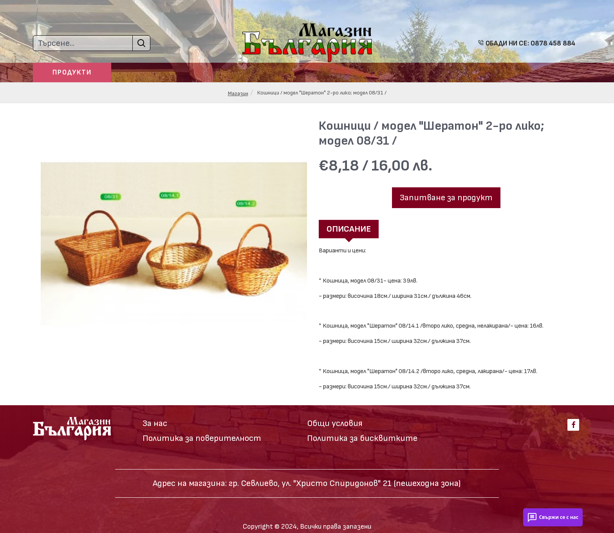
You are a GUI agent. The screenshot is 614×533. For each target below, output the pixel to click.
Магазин (238, 93)
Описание (349, 229)
